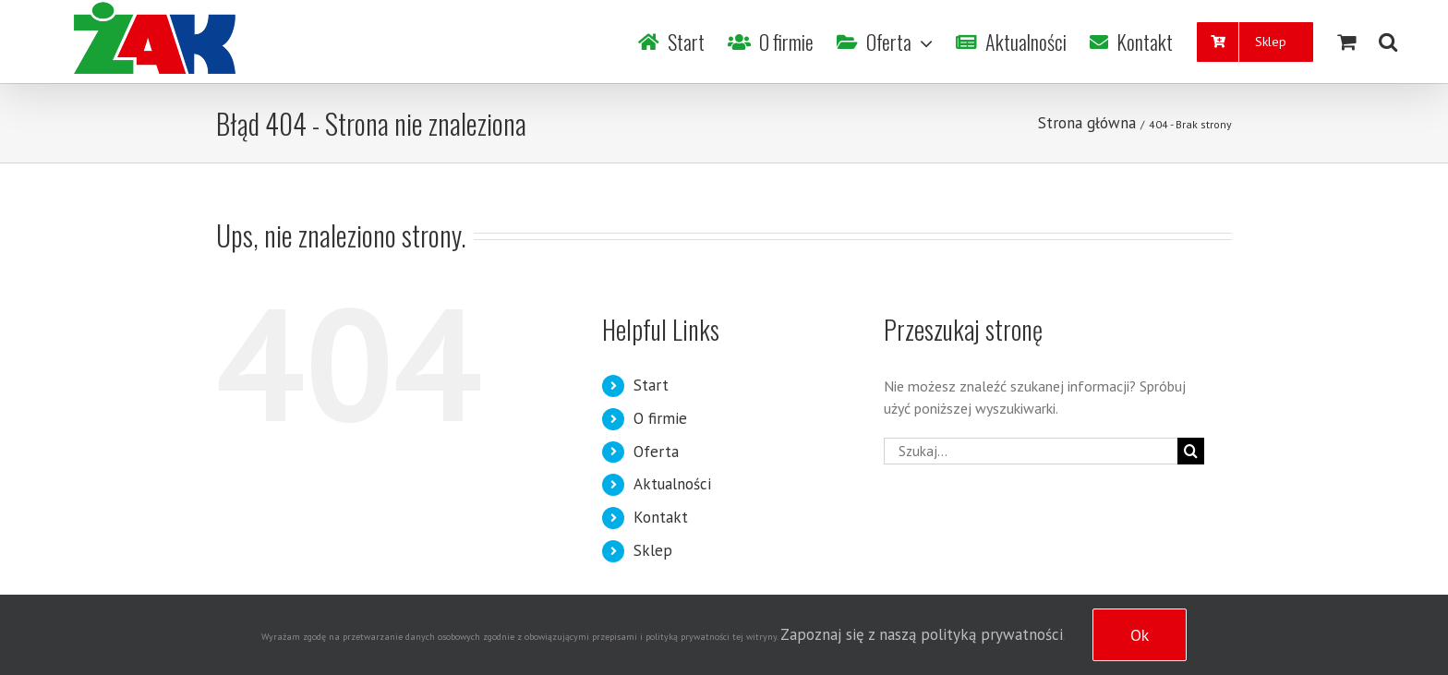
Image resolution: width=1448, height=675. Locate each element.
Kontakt (661, 517)
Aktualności (672, 484)
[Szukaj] (1388, 41)
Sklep (653, 550)
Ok (1139, 634)
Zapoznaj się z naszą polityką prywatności (921, 634)
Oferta (656, 451)
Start (651, 385)
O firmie (660, 418)
